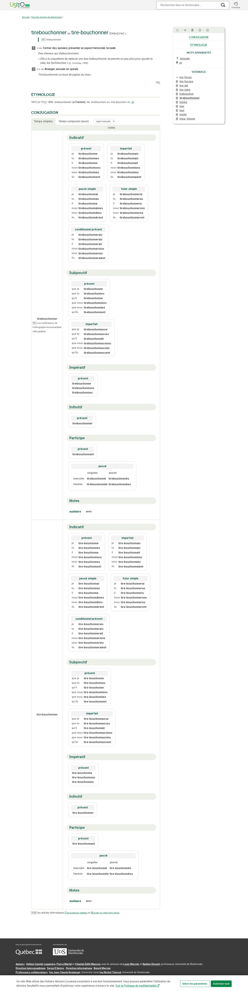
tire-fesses (186, 81)
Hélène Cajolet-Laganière (40, 964)
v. (125, 33)
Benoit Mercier (102, 968)
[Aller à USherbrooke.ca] (68, 954)
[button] (236, 5)
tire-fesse (185, 77)
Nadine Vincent (151, 964)
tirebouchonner (189, 98)
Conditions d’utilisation (92, 978)
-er (132, 102)
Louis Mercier (131, 964)
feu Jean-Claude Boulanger (64, 972)
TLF (41, 102)
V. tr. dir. (40, 69)
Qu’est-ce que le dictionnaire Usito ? (36, 978)
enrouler (185, 58)
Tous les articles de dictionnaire (46, 17)
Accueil (25, 17)
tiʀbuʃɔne (116, 33)
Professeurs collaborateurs (32, 972)
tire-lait (183, 85)
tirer (181, 106)
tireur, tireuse (187, 118)
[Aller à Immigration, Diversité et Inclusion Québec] (29, 954)
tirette (183, 114)
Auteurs (20, 964)
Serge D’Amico (55, 968)
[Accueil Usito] (16, 5)
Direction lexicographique (30, 968)
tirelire (183, 102)
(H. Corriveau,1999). (79, 63)
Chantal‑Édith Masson (87, 964)
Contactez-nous (68, 978)
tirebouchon (186, 94)
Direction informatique (79, 968)
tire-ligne (184, 89)
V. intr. (39, 48)
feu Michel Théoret (110, 972)
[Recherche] (187, 5)
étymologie (198, 45)
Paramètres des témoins (121, 978)
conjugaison (198, 37)
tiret (181, 110)
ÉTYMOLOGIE (43, 95)
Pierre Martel (64, 964)
